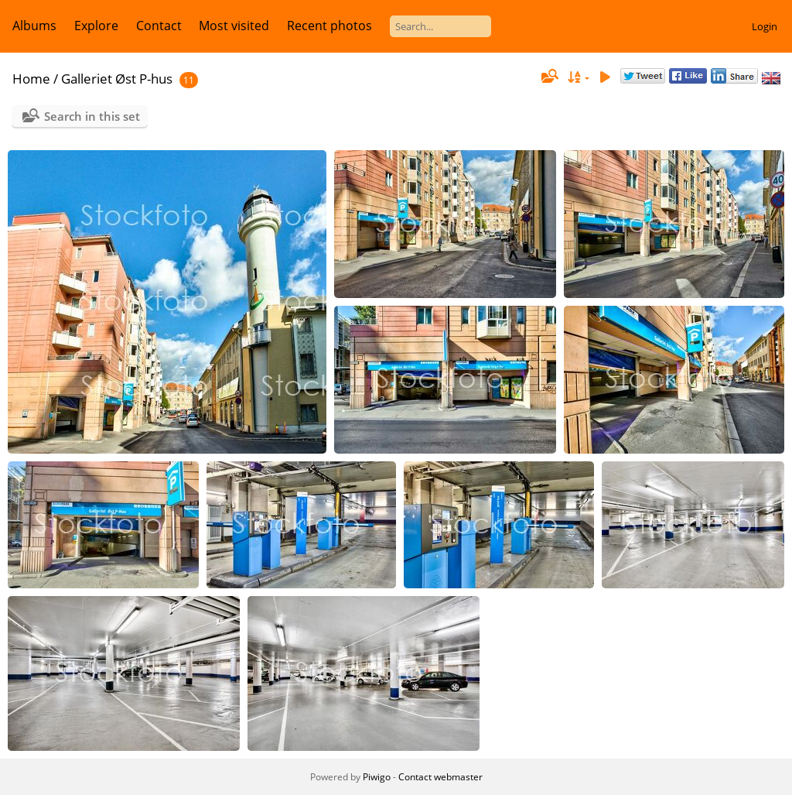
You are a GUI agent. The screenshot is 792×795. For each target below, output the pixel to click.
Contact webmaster (440, 776)
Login (764, 26)
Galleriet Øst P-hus (116, 78)
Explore (96, 25)
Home (31, 78)
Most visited (234, 25)
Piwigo (377, 776)
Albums (34, 25)
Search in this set (92, 116)
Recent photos (329, 25)
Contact (159, 25)
